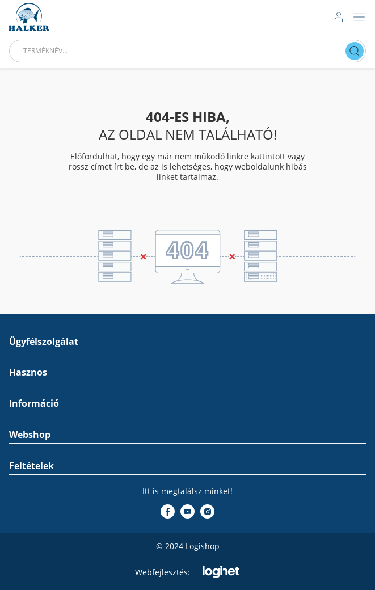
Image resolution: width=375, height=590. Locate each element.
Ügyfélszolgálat (43, 341)
